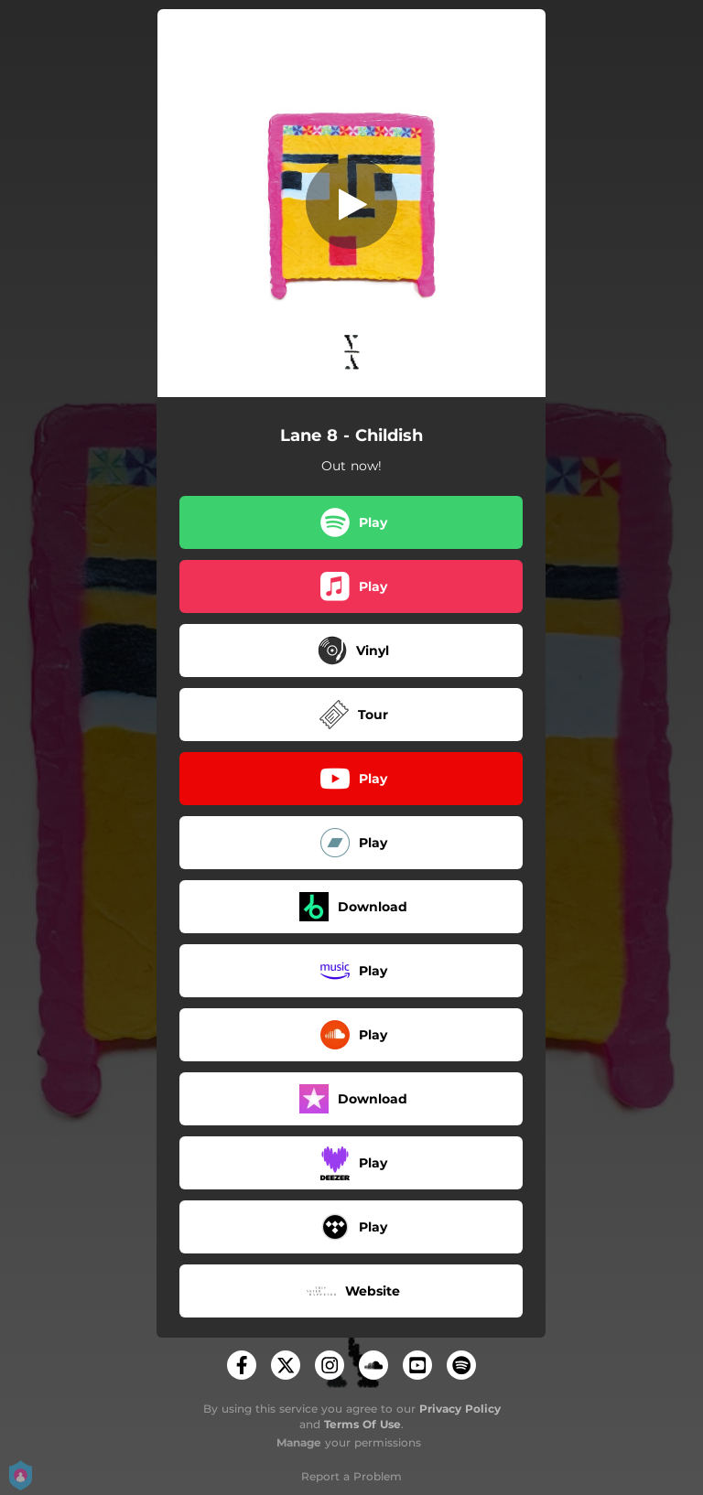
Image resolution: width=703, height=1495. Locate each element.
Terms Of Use (362, 1424)
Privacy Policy (460, 1408)
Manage (298, 1442)
